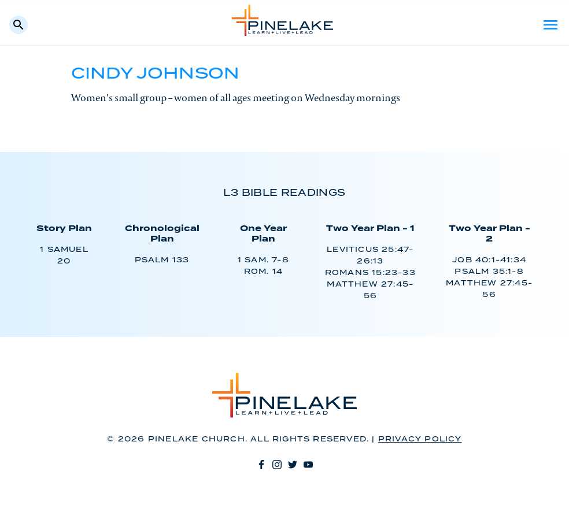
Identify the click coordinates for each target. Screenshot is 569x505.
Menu (550, 25)
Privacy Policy (420, 439)
